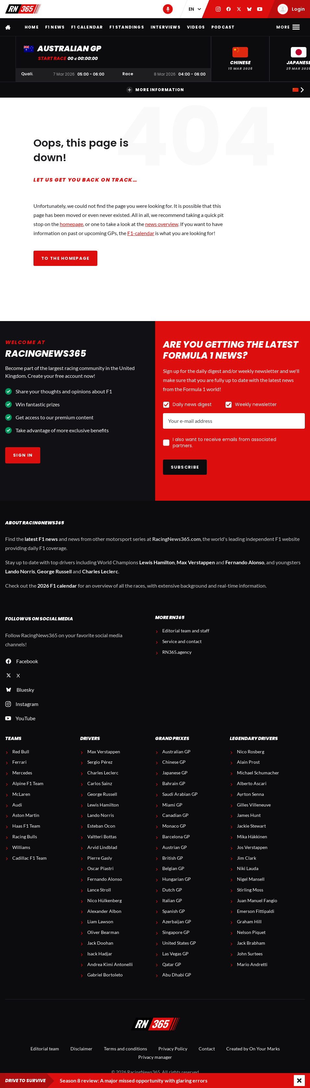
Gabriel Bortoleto (105, 974)
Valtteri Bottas (102, 836)
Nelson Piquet (251, 932)
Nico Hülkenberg (104, 900)
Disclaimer (81, 1048)
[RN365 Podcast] (167, 9)
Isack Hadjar (99, 953)
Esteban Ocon (101, 826)
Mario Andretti (252, 964)
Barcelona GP (176, 836)
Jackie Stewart (251, 826)
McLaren (21, 794)
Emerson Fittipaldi (255, 911)
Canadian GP (175, 815)
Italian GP (172, 900)
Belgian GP (173, 868)
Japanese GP (175, 772)
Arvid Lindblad (102, 847)
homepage (71, 224)
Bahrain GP (173, 783)
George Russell (54, 571)
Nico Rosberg (250, 751)
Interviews (165, 27)
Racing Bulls (24, 836)
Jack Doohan (100, 943)
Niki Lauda (247, 868)
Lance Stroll (99, 889)
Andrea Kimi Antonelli (110, 964)
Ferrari (19, 762)
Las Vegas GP (175, 953)
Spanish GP (173, 911)
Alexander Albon (104, 911)
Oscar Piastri (100, 868)
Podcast (223, 27)
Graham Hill (249, 921)
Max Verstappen (196, 562)
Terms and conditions (125, 1048)
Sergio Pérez (99, 762)
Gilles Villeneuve (254, 804)
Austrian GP (174, 847)
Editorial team (45, 1048)
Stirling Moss (250, 889)
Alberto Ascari (252, 783)
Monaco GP (174, 826)
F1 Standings (126, 27)
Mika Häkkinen (252, 836)
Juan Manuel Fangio (257, 900)
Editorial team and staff (185, 630)
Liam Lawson (100, 921)
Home (32, 27)
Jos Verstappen (252, 847)
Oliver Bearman (103, 932)
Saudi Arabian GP (180, 794)
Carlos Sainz (99, 783)
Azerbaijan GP (176, 921)
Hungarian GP (176, 879)
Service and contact (182, 641)
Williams (21, 847)
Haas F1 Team (26, 826)
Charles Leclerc (100, 571)
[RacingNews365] (155, 1025)
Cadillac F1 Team (29, 858)
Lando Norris (20, 571)
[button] (240, 58)
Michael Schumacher (258, 772)
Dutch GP (172, 889)
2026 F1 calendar (57, 585)
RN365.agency (177, 652)
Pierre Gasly (99, 858)
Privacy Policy (172, 1048)
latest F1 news (41, 539)
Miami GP (172, 804)
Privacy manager (155, 1057)
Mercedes (22, 772)
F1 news (55, 27)
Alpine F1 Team (27, 783)
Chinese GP (174, 762)
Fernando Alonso (244, 562)
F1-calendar (140, 233)
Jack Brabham (251, 943)
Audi (17, 804)
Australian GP (176, 751)
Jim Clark (246, 858)
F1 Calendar (87, 27)
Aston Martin (25, 815)
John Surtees (250, 953)
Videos (196, 27)
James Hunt (249, 815)
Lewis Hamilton (157, 562)
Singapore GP (176, 932)
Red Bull (20, 751)
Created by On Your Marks (253, 1048)
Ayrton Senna (250, 794)
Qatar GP (171, 964)
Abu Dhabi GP (176, 974)
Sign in (22, 455)
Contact (207, 1048)
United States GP (179, 943)
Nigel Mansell (251, 879)
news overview (161, 224)
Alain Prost (248, 762)
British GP (172, 858)
